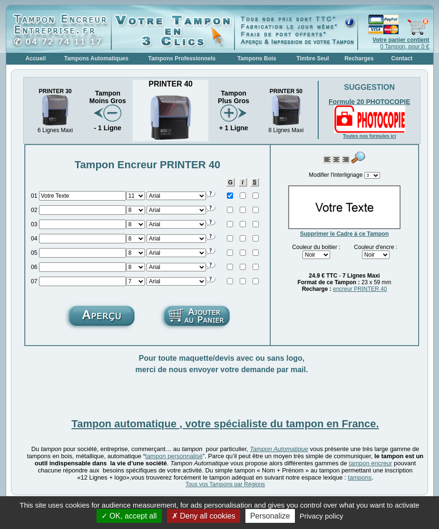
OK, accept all (129, 516)
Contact (402, 58)
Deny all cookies (203, 516)
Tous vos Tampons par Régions (225, 484)
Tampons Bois (256, 58)
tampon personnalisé (174, 456)
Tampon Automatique (279, 448)
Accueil (36, 58)
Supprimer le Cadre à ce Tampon (344, 234)
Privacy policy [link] (321, 516)
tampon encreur (370, 463)
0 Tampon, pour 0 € (400, 43)
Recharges (358, 58)
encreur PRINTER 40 (360, 289)
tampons (359, 477)
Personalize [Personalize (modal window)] (270, 516)
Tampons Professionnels (181, 58)
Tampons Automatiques (96, 58)
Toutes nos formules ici (369, 136)
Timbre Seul (312, 58)
